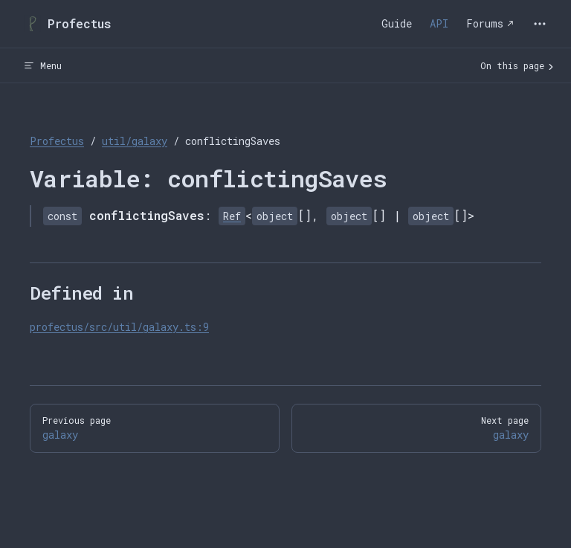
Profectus (57, 141)
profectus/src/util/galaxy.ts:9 (119, 327)
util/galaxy (134, 141)
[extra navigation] (539, 24)
